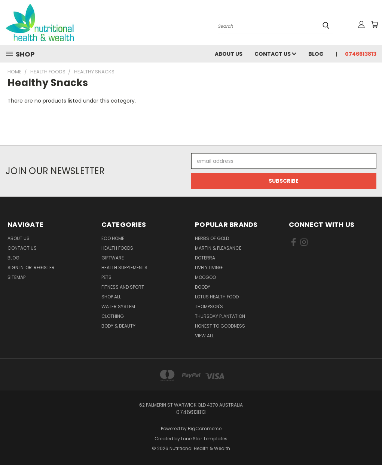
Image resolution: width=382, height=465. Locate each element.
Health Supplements (124, 267)
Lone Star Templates (204, 438)
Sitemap (16, 277)
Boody (202, 287)
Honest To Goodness (220, 326)
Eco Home (112, 238)
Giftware (112, 258)
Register (44, 267)
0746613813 (360, 54)
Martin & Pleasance (218, 248)
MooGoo (205, 277)
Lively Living (209, 267)
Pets (106, 277)
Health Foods (117, 248)
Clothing (112, 316)
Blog (316, 54)
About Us (228, 54)
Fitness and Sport (122, 287)
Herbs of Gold (212, 238)
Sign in (16, 267)
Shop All (111, 297)
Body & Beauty (118, 326)
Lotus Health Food (217, 297)
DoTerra (205, 258)
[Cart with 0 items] (374, 24)
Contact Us (275, 54)
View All (204, 335)
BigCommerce (204, 428)
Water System (118, 306)
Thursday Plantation (220, 316)
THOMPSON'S (209, 306)
